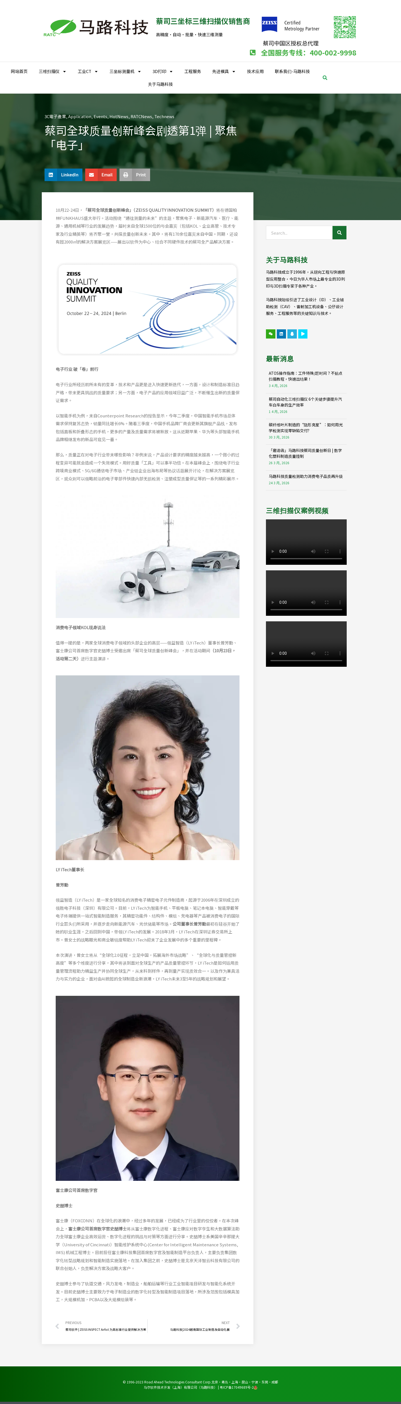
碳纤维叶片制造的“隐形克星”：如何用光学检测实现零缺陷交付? (306, 427)
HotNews (118, 116)
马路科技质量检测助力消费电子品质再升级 (306, 476)
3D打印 (163, 71)
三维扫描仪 (53, 71)
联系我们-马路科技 (292, 71)
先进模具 (224, 71)
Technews (164, 116)
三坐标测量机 (125, 71)
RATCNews (141, 116)
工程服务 (192, 71)
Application (79, 116)
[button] (325, 77)
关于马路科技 (160, 84)
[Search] (339, 232)
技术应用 (255, 71)
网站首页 (19, 71)
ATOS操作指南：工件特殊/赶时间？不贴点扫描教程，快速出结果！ (306, 375)
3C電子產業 (55, 116)
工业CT (88, 71)
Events (100, 116)
